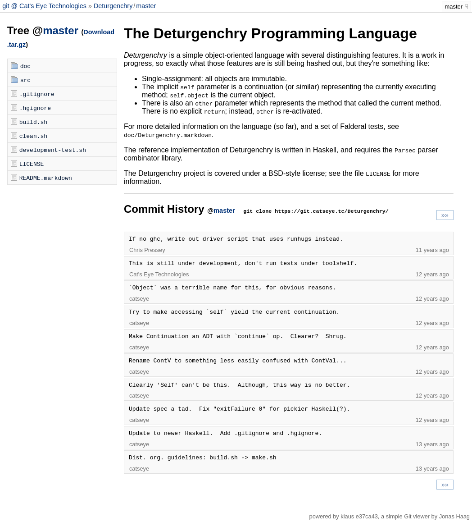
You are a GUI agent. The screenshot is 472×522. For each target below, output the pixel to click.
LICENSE (31, 164)
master (146, 5)
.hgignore (35, 108)
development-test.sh (52, 150)
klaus (347, 516)
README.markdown (45, 178)
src (25, 80)
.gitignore (36, 94)
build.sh (33, 122)
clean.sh (33, 136)
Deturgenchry (113, 5)
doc (25, 66)
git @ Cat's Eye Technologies (45, 5)
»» (445, 215)
